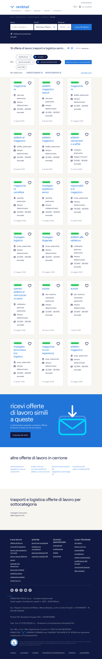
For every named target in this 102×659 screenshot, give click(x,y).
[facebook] (21, 590)
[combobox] (22, 27)
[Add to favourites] (29, 83)
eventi (12, 560)
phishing (72, 653)
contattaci (24, 653)
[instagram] (30, 590)
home (12, 17)
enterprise (57, 556)
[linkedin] (12, 590)
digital (55, 553)
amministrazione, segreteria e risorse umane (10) (17, 469)
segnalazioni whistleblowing (53, 653)
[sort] (85, 47)
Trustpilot (10, 596)
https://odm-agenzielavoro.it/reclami (30, 645)
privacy (13, 653)
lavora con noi (80, 547)
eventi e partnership (82, 557)
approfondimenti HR (40, 553)
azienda (38, 11)
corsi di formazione (17, 547)
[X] (16, 590)
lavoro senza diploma (18, 556)
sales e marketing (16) (81, 469)
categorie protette (17, 577)
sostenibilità (79, 550)
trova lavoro (16, 11)
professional (58, 549)
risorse (47, 11)
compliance (79, 554)
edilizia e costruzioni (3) (40, 472)
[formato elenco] (68, 48)
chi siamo (58, 11)
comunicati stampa (82, 567)
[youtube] (25, 590)
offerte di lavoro (21, 17)
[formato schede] (72, 48)
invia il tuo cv (15, 581)
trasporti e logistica (34, 17)
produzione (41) (79, 466)
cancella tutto (86, 73)
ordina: (78, 48)
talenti (28, 11)
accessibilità (84, 653)
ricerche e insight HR (40, 556)
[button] (42, 73)
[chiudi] (54, 27)
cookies (35, 653)
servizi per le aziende (40, 543)
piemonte (45, 17)
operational (57, 545)
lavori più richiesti (17, 570)
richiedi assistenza (86, 2)
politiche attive (16, 573)
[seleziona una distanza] (64, 27)
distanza (61, 22)
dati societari (79, 571)
